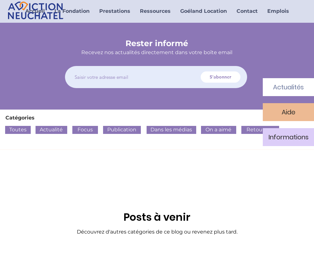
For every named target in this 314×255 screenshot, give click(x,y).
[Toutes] (18, 130)
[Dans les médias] (171, 130)
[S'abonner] (220, 77)
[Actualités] (288, 87)
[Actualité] (51, 130)
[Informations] (288, 137)
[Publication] (122, 130)
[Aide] (288, 112)
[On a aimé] (218, 130)
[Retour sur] (260, 130)
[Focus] (85, 130)
